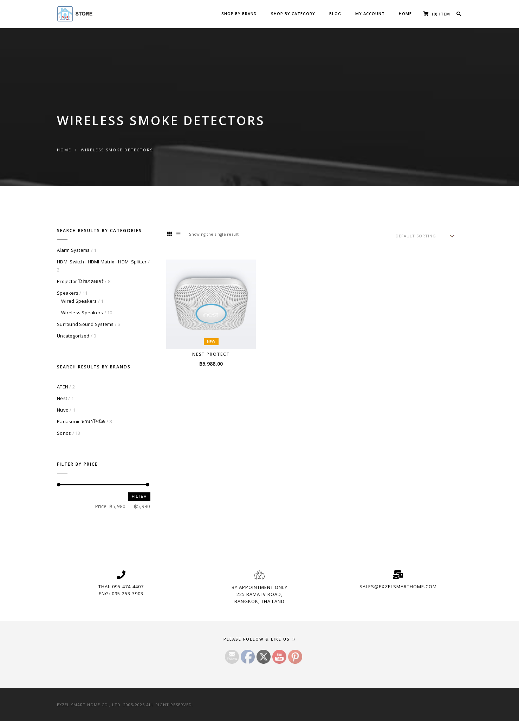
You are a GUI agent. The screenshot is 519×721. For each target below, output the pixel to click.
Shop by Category (293, 13)
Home (405, 13)
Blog (335, 13)
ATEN (62, 387)
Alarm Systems (73, 250)
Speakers (67, 293)
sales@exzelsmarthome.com (398, 586)
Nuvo (63, 410)
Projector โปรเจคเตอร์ (80, 281)
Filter (139, 496)
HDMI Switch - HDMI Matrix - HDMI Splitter (102, 261)
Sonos (64, 433)
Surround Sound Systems (85, 324)
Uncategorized (73, 336)
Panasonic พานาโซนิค (81, 421)
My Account (370, 13)
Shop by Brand (239, 13)
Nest (62, 398)
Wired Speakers (79, 301)
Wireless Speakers (82, 312)
